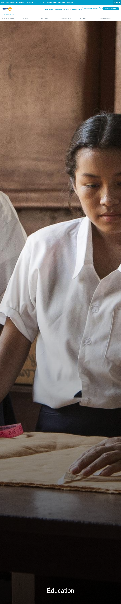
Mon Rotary (49, 9)
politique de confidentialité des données (61, 2)
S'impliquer (29, 17)
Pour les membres (109, 17)
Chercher (76, 9)
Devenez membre (91, 9)
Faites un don (110, 9)
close (116, 2)
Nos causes (49, 17)
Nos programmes (68, 17)
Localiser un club (62, 9)
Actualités (88, 17)
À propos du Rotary (9, 17)
